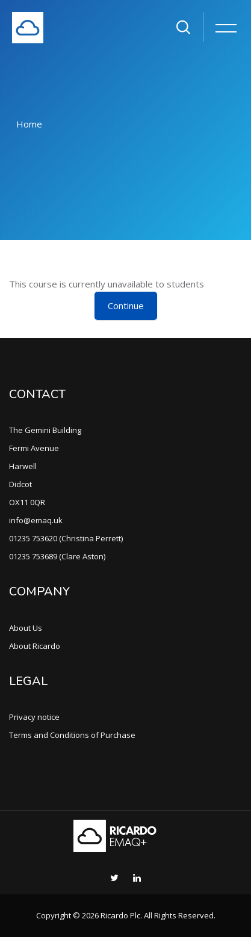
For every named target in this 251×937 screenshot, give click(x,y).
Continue (126, 306)
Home (29, 124)
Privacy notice (34, 716)
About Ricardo (34, 646)
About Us (25, 627)
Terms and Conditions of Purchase (72, 735)
